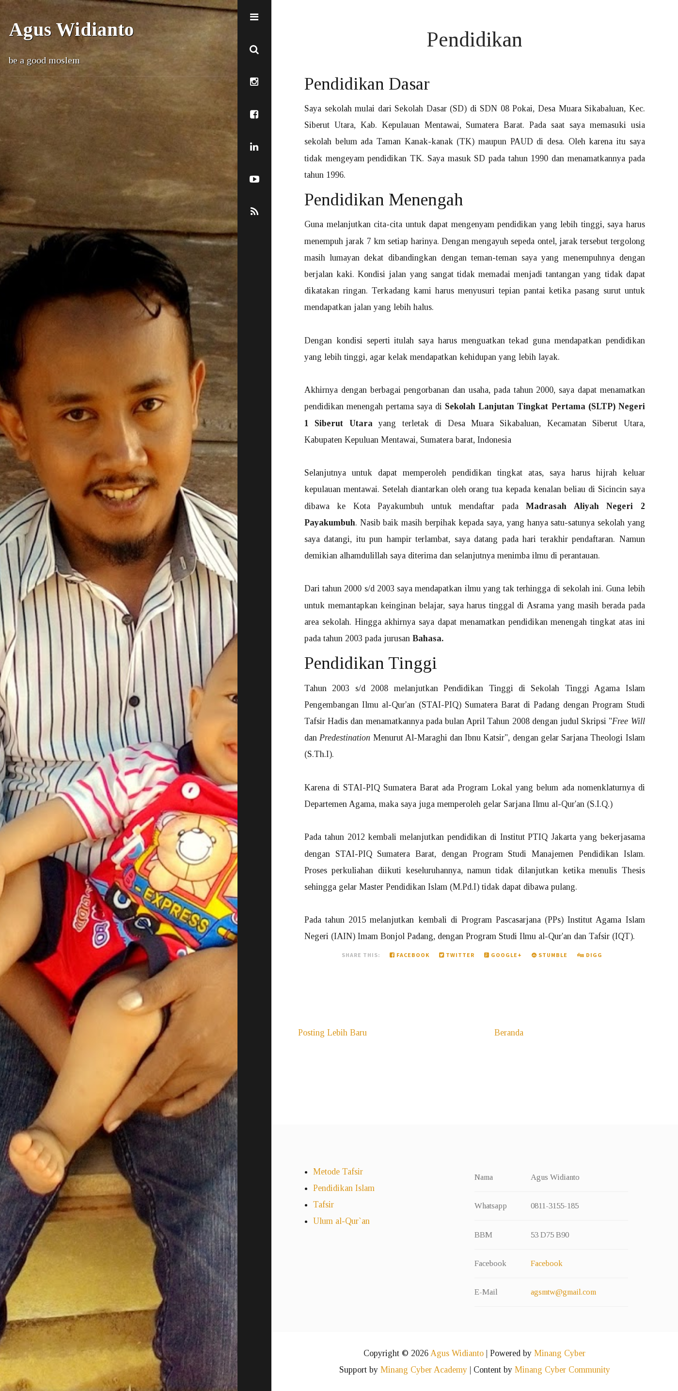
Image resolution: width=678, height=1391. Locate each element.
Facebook (409, 954)
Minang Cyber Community (562, 1370)
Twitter (456, 954)
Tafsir (323, 1204)
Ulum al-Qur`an (341, 1221)
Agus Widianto (71, 29)
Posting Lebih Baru (332, 1032)
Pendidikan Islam (344, 1188)
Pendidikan (474, 39)
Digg (589, 954)
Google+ (503, 954)
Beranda (508, 1032)
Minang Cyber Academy (423, 1370)
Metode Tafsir (338, 1171)
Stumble (550, 954)
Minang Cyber (559, 1353)
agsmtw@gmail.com (563, 1292)
